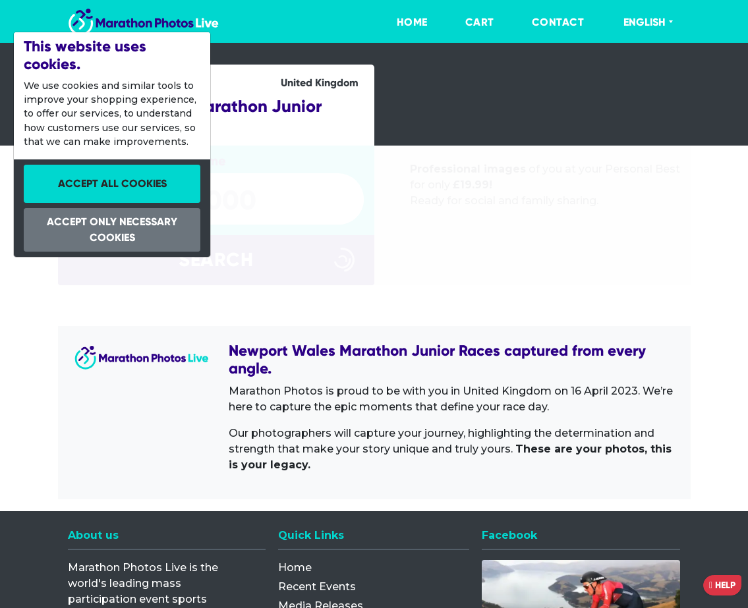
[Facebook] (581, 459)
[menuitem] (398, 22)
